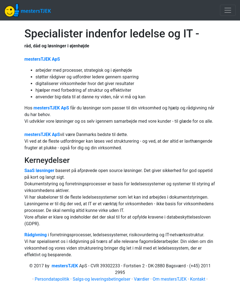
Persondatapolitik (52, 279)
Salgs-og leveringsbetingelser (102, 279)
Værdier (141, 279)
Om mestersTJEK (170, 279)
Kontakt (197, 279)
